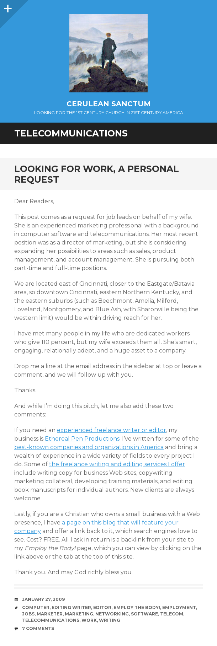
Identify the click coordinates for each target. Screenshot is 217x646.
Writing (109, 620)
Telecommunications (50, 620)
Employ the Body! (136, 607)
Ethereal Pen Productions (82, 438)
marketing (79, 614)
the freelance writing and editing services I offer (117, 464)
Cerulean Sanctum (109, 103)
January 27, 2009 (43, 599)
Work (89, 620)
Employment (179, 607)
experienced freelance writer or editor (111, 430)
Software (144, 614)
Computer (35, 607)
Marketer (50, 614)
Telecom (171, 614)
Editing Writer (71, 607)
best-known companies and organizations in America (89, 447)
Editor (102, 607)
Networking (112, 614)
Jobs (28, 614)
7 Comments (38, 628)
